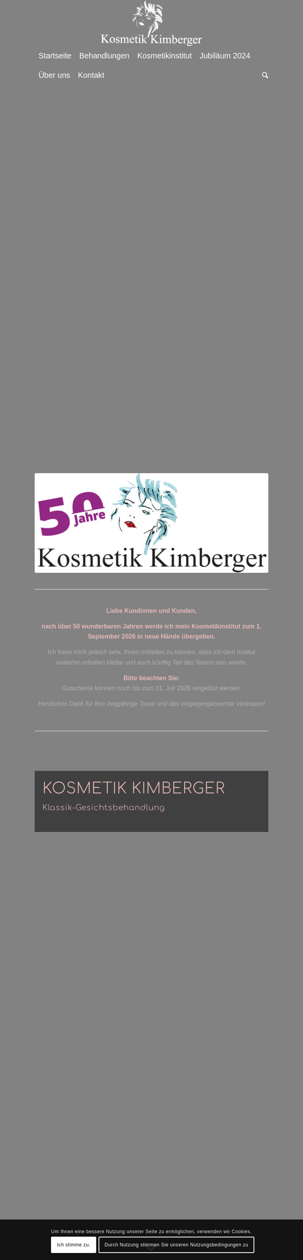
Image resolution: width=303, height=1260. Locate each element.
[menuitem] (55, 55)
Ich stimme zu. (73, 1245)
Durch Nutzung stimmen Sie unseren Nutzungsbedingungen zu (176, 1245)
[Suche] (263, 75)
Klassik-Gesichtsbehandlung (103, 807)
